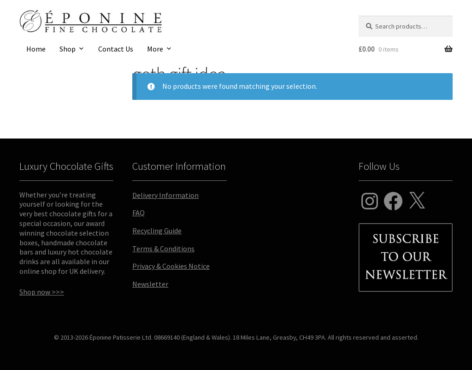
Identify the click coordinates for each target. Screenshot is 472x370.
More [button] (155, 48)
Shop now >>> (41, 291)
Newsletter (150, 284)
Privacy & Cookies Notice (171, 266)
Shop (67, 48)
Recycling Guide (157, 230)
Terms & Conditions (163, 248)
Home (36, 48)
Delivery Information (165, 195)
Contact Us (115, 48)
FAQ (138, 212)
